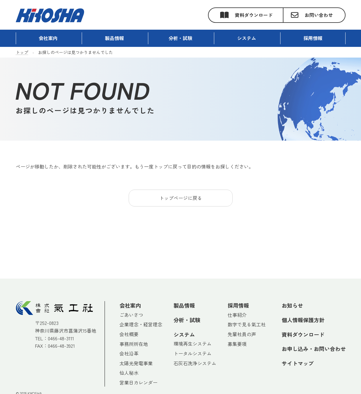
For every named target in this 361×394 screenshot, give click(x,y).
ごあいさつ (131, 314)
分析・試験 (187, 320)
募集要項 (237, 343)
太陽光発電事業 (136, 363)
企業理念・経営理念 (140, 324)
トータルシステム (193, 353)
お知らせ (292, 305)
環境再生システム (193, 343)
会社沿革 (128, 353)
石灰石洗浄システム (195, 363)
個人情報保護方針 (303, 320)
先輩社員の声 (242, 334)
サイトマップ (298, 363)
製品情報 (184, 305)
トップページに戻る (180, 197)
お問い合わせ (319, 14)
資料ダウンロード (253, 14)
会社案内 (130, 305)
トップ (22, 52)
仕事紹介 (237, 314)
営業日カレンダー (138, 382)
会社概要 (128, 334)
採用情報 (238, 305)
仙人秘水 (128, 372)
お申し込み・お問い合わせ (314, 348)
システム (246, 38)
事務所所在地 (133, 343)
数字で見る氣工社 (247, 324)
